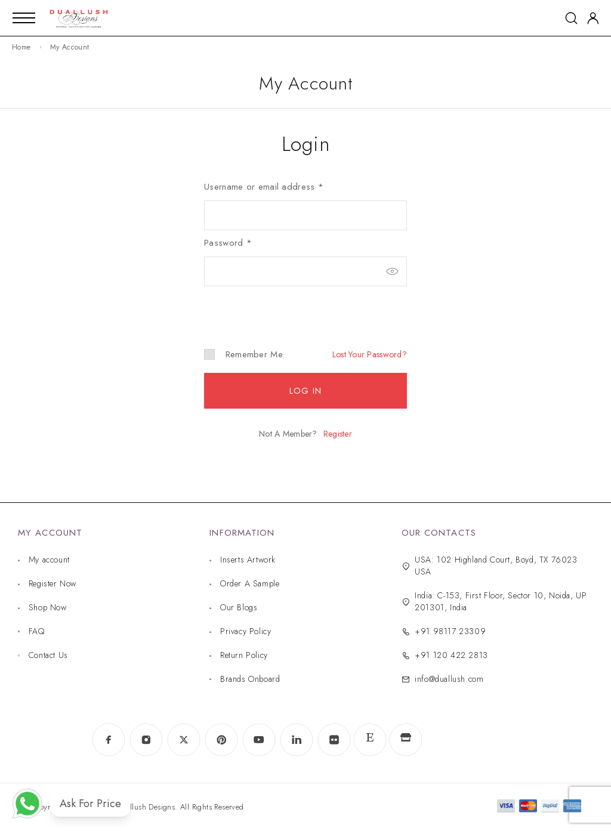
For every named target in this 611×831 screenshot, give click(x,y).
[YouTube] (258, 740)
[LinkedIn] (296, 740)
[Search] (571, 18)
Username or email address (263, 186)
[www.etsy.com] (370, 740)
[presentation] (286, 307)
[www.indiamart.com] (405, 739)
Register (337, 434)
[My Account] (593, 18)
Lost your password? (369, 354)
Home (21, 47)
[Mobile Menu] (24, 18)
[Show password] (392, 271)
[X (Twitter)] (183, 740)
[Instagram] (146, 740)
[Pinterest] (221, 740)
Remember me (243, 354)
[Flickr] (334, 740)
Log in (305, 391)
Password (228, 242)
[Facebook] (108, 740)
